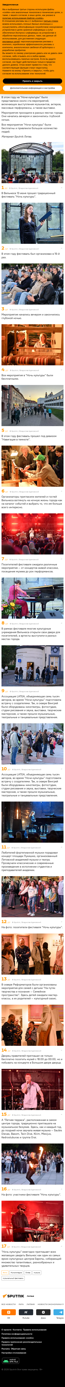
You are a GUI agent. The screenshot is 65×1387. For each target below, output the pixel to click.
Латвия (31, 1304)
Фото (5, 1272)
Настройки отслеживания (13, 1352)
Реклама (5, 1348)
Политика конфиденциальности (16, 1333)
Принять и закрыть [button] (32, 81)
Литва (27, 1272)
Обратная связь (18, 1348)
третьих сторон (50, 21)
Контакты (17, 1329)
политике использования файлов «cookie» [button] (22, 18)
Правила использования (34, 1329)
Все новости (8, 1304)
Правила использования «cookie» (17, 1338)
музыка (37, 1272)
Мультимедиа (16, 1272)
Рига (21, 1304)
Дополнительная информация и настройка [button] (32, 88)
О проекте (6, 1329)
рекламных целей (11, 41)
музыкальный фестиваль (13, 1278)
